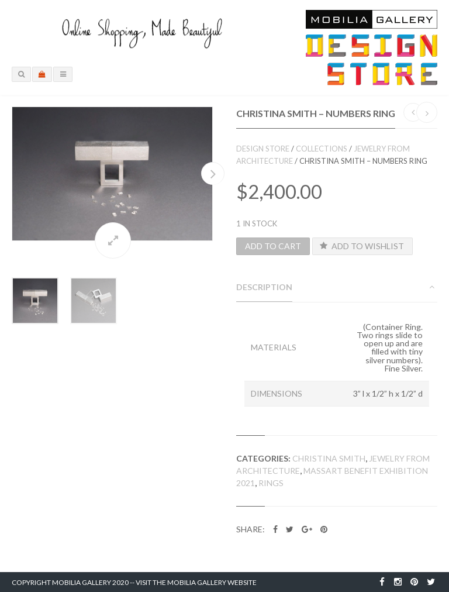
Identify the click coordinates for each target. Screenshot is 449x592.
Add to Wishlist (361, 246)
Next (212, 173)
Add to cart (273, 246)
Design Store (262, 148)
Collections (321, 148)
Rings (271, 483)
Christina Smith (328, 458)
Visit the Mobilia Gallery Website (196, 582)
